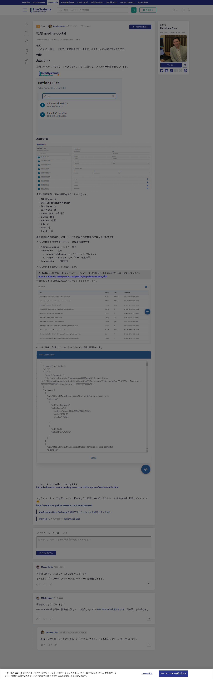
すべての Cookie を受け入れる (173, 673)
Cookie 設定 (147, 673)
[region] (106, 674)
